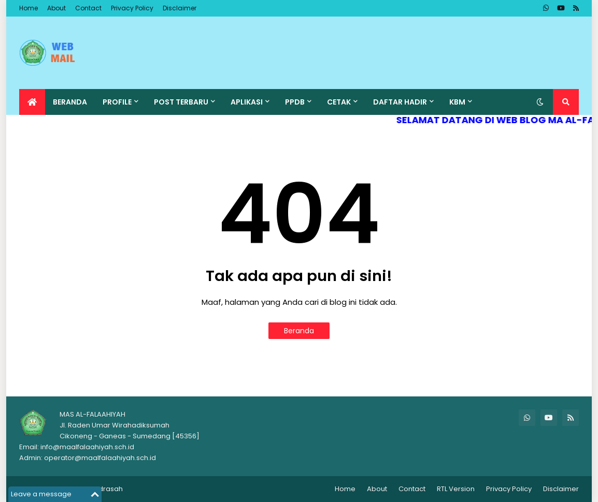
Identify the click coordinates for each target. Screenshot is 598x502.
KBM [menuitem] (457, 102)
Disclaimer (179, 8)
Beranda (299, 331)
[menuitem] (32, 102)
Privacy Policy (132, 8)
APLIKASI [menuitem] (247, 102)
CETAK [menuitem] (339, 102)
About (56, 8)
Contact (88, 8)
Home (28, 8)
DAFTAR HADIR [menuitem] (400, 102)
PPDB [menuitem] (295, 102)
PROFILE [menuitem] (117, 102)
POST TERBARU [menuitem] (181, 102)
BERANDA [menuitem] (70, 102)
